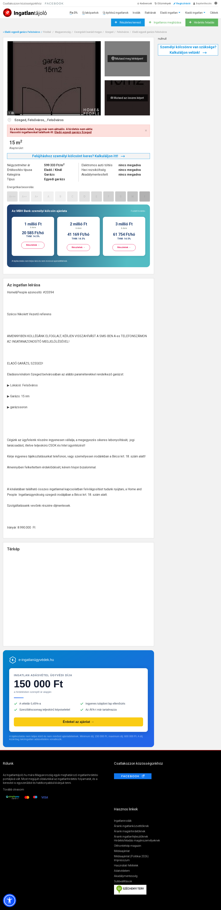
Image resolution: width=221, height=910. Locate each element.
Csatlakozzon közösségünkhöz (22, 3)
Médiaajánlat (122, 851)
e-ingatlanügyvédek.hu (36, 660)
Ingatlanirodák (123, 820)
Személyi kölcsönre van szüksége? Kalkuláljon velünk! (188, 49)
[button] (9, 900)
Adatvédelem (122, 870)
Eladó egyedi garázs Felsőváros (149, 32)
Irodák (136, 12)
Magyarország (63, 32)
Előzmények (164, 3)
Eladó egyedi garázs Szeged (73, 132)
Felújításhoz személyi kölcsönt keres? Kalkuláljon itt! (78, 156)
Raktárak (150, 12)
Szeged (109, 32)
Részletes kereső (130, 22)
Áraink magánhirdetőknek (129, 831)
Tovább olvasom (13, 789)
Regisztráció (183, 3)
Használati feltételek (126, 865)
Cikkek (214, 12)
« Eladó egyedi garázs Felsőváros (21, 32)
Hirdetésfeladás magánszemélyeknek (137, 840)
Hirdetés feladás (203, 22)
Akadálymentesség (125, 876)
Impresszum (122, 860)
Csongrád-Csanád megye (88, 32)
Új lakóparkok (90, 12)
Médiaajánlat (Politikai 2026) (131, 856)
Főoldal (47, 32)
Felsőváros (123, 32)
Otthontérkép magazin (127, 845)
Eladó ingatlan (169, 12)
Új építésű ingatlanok (115, 12)
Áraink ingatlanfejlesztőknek (131, 836)
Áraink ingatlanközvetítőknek (131, 826)
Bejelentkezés (204, 3)
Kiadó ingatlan (194, 12)
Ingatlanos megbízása (167, 22)
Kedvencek (146, 3)
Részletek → (33, 245)
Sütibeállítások (123, 881)
